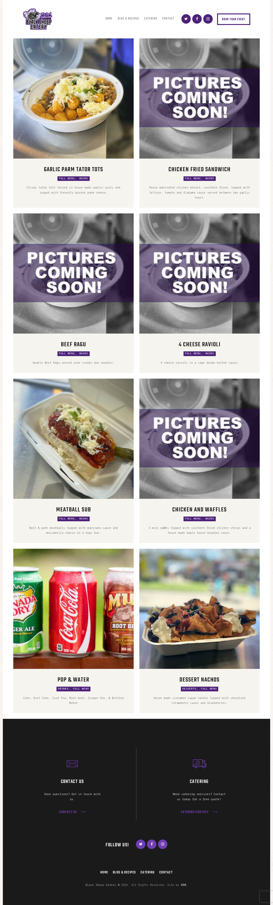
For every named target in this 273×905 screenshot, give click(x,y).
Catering (147, 872)
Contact (166, 872)
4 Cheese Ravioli (200, 345)
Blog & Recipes (124, 872)
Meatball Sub (73, 510)
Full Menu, (67, 178)
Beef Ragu (73, 345)
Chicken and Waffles (199, 510)
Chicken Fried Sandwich (200, 170)
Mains (83, 178)
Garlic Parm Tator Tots (73, 170)
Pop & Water (73, 680)
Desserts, (190, 688)
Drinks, (64, 688)
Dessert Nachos (200, 680)
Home (104, 872)
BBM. (184, 885)
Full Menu (81, 688)
